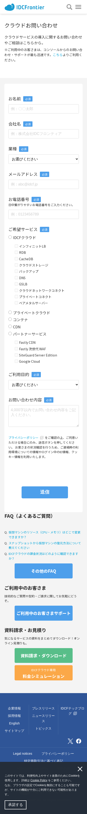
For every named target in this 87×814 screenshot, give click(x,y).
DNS (20, 277)
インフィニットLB (30, 246)
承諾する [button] (15, 805)
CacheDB (24, 259)
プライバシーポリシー (26, 437)
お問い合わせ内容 (30, 400)
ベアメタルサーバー (31, 303)
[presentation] (43, 470)
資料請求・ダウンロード (44, 655)
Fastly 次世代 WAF (30, 349)
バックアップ (27, 271)
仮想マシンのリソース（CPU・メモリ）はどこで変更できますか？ (45, 534)
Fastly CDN (25, 342)
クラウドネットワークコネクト (39, 290)
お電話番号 (18, 199)
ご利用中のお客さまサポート (43, 613)
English (14, 723)
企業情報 (14, 708)
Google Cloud (27, 361)
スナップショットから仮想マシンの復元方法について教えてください (45, 545)
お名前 (14, 99)
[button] (11, 795)
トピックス (43, 728)
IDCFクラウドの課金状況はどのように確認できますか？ (43, 556)
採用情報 (14, 716)
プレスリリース (43, 708)
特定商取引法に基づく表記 (43, 761)
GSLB (21, 284)
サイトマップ (14, 731)
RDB (20, 252)
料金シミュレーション (43, 673)
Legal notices (22, 753)
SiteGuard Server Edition (36, 355)
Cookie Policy (38, 780)
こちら (58, 54)
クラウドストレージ (31, 265)
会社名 (14, 124)
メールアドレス (23, 174)
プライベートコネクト (33, 296)
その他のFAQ (43, 571)
